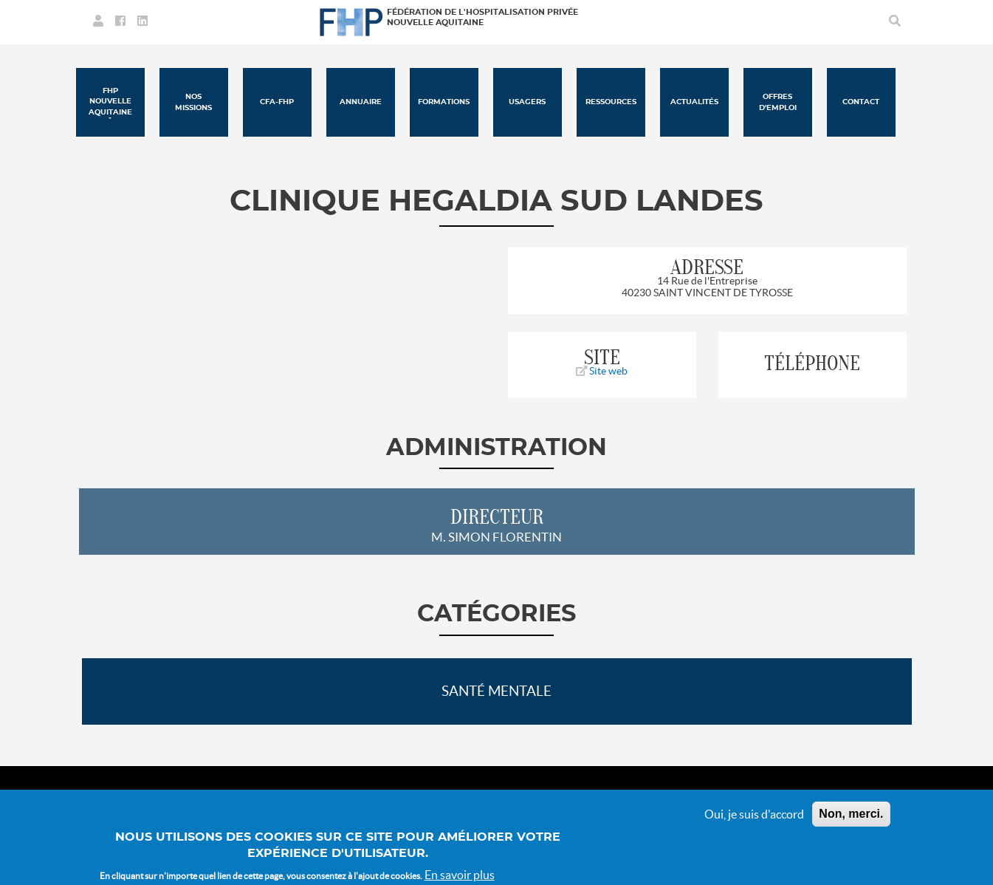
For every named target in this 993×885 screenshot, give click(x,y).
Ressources (610, 102)
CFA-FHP (277, 102)
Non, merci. (851, 822)
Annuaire (361, 102)
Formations (444, 102)
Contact (860, 102)
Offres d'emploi (778, 102)
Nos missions (193, 102)
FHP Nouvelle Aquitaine (110, 101)
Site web (602, 371)
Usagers (527, 102)
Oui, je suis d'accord (754, 822)
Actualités (694, 102)
